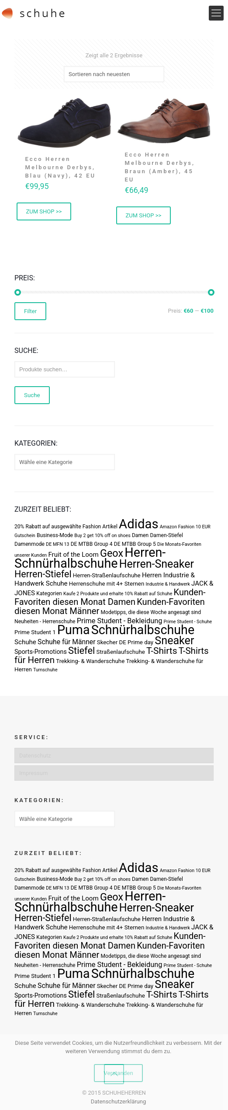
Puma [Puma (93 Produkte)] (73, 629)
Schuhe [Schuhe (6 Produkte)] (25, 642)
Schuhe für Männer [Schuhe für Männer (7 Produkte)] (66, 642)
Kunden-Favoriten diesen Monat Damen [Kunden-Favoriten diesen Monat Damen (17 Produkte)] (110, 597)
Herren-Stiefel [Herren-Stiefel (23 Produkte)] (43, 574)
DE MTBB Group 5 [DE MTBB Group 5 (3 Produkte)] (135, 544)
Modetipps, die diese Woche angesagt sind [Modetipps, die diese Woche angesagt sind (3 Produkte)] (150, 612)
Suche (32, 395)
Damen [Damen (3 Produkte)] (140, 535)
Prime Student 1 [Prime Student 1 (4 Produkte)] (35, 632)
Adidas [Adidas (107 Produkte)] (138, 524)
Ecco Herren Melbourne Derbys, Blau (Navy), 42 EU (60, 167)
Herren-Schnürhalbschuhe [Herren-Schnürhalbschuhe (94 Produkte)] (90, 558)
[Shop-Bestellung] (114, 74)
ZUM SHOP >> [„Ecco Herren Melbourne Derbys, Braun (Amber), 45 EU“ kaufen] (144, 215)
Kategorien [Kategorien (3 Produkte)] (49, 593)
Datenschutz (35, 755)
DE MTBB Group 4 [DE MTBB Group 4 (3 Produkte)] (92, 544)
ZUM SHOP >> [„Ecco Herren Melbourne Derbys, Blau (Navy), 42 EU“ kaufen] (44, 211)
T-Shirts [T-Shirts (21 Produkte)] (161, 650)
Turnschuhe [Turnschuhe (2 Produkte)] (45, 670)
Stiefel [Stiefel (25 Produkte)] (81, 650)
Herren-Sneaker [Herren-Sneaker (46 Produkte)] (156, 564)
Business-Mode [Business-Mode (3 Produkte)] (55, 535)
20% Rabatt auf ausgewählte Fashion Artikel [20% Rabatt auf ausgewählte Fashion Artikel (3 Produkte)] (65, 527)
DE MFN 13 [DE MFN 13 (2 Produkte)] (57, 544)
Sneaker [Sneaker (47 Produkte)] (174, 640)
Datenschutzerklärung (118, 1101)
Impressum (33, 773)
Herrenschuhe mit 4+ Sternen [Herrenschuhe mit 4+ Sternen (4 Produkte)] (106, 583)
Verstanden (118, 1073)
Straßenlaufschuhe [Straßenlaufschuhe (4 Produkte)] (121, 652)
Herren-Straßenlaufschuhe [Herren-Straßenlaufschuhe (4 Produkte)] (107, 575)
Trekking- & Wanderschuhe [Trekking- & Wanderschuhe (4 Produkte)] (90, 661)
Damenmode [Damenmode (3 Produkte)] (29, 544)
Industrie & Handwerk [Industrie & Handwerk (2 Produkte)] (167, 584)
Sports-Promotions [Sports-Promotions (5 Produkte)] (40, 651)
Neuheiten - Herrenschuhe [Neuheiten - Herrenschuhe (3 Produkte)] (44, 621)
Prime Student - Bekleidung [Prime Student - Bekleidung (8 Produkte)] (119, 621)
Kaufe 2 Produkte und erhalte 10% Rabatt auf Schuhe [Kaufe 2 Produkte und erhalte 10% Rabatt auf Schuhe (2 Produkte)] (117, 594)
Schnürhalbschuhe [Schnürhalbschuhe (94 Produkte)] (142, 629)
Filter (30, 311)
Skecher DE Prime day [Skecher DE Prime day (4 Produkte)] (125, 642)
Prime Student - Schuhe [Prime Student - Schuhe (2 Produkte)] (188, 622)
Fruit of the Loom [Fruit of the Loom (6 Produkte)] (73, 554)
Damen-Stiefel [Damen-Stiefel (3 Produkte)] (166, 535)
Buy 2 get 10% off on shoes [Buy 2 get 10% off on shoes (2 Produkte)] (102, 535)
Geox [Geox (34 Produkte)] (111, 553)
